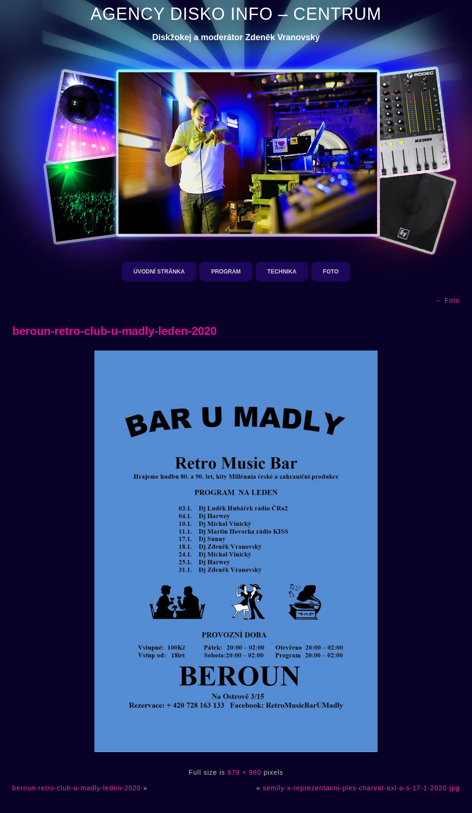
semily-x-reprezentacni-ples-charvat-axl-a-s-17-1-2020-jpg (361, 788)
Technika (281, 271)
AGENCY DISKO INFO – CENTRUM (236, 14)
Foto (330, 271)
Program (226, 271)
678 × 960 (244, 772)
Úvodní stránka (159, 271)
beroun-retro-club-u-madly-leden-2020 (114, 331)
